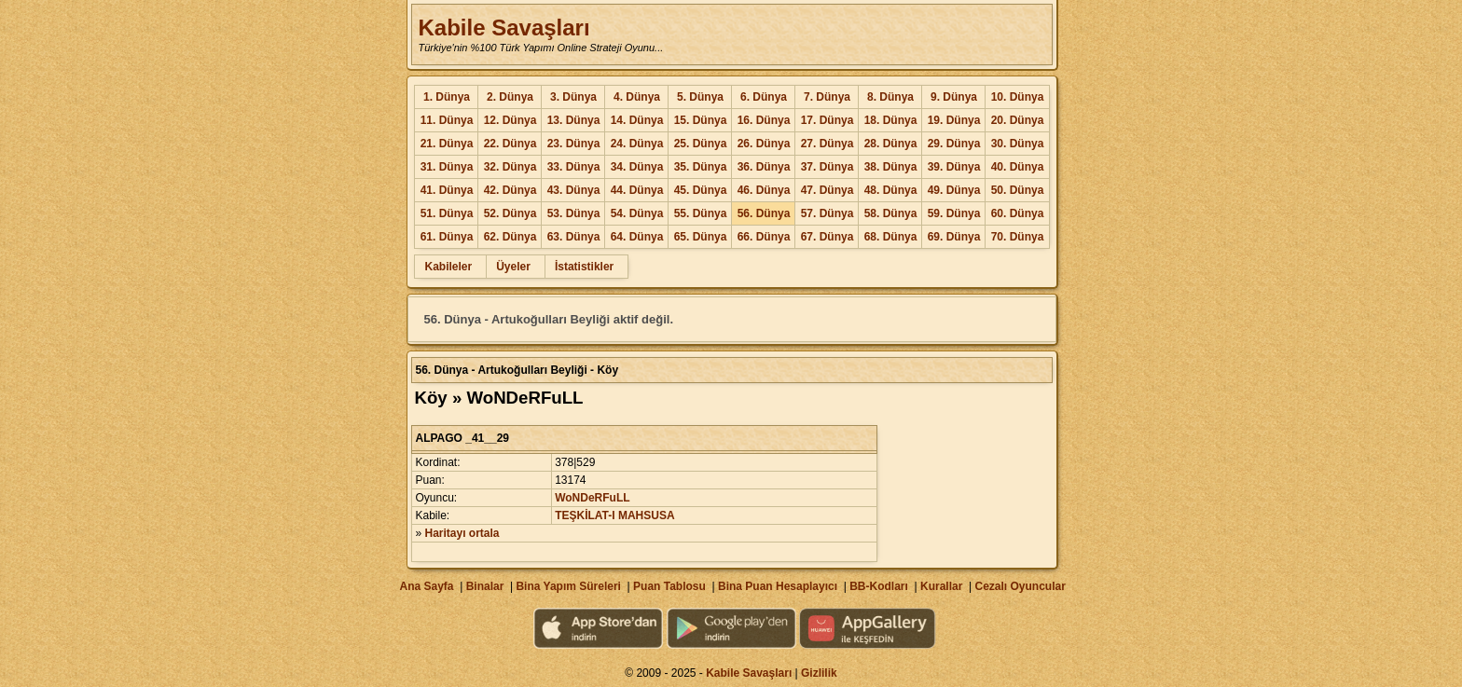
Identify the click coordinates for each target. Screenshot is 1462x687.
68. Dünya (890, 236)
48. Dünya (890, 190)
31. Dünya (447, 166)
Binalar (485, 586)
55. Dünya (700, 213)
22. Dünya (510, 143)
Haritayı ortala (462, 533)
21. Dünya (447, 143)
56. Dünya (764, 213)
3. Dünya (573, 96)
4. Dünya (637, 96)
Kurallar (941, 586)
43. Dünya (573, 190)
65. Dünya (700, 236)
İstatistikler (584, 266)
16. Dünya (764, 120)
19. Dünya (954, 120)
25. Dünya (700, 143)
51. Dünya (447, 213)
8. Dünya (890, 96)
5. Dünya (700, 96)
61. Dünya (447, 236)
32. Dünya (510, 166)
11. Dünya (447, 120)
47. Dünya (827, 190)
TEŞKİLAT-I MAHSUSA (614, 515)
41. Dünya (447, 190)
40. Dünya (1017, 166)
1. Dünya (446, 96)
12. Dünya (510, 120)
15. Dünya (700, 120)
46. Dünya (764, 190)
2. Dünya (510, 96)
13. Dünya (573, 120)
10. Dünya (1017, 96)
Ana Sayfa (426, 586)
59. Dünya (954, 213)
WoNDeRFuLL (592, 497)
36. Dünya (764, 166)
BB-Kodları (878, 586)
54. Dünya (637, 213)
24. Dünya (637, 143)
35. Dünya (700, 166)
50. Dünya (1017, 190)
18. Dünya (890, 120)
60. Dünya (1017, 213)
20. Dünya (1017, 120)
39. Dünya (954, 166)
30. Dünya (1017, 143)
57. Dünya (827, 213)
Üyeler (513, 266)
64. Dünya (637, 236)
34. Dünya (637, 166)
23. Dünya (573, 143)
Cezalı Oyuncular (1019, 586)
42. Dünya (510, 190)
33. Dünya (573, 166)
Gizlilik (819, 673)
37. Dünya (827, 166)
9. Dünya (954, 96)
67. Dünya (827, 236)
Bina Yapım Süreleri (568, 586)
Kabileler (448, 266)
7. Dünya (827, 96)
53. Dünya (573, 213)
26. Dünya (764, 143)
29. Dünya (954, 143)
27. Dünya (827, 143)
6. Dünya (763, 96)
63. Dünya (573, 236)
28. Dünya (890, 143)
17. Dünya (827, 120)
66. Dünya (764, 236)
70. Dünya (1017, 236)
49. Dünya (954, 190)
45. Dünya (700, 190)
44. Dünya (637, 190)
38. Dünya (890, 166)
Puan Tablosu (669, 586)
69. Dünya (954, 236)
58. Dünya (890, 213)
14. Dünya (637, 120)
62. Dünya (510, 236)
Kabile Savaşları (503, 27)
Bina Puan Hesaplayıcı (777, 586)
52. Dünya (510, 213)
